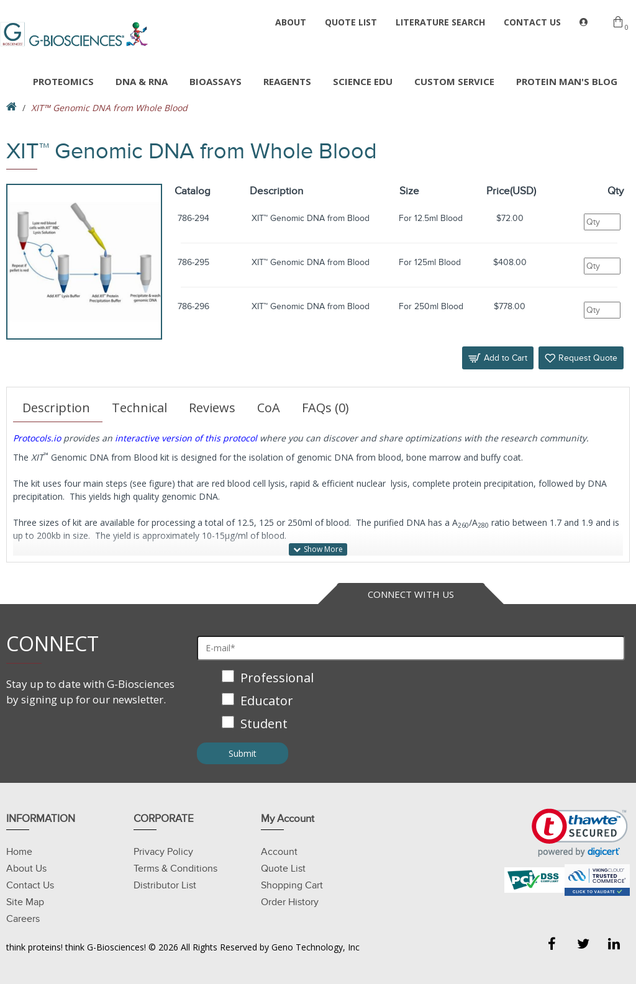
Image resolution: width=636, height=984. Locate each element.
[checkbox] (411, 701)
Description (56, 407)
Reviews (212, 407)
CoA (268, 407)
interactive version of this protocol (186, 438)
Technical (139, 407)
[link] (580, 833)
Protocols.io (37, 438)
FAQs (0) (325, 407)
